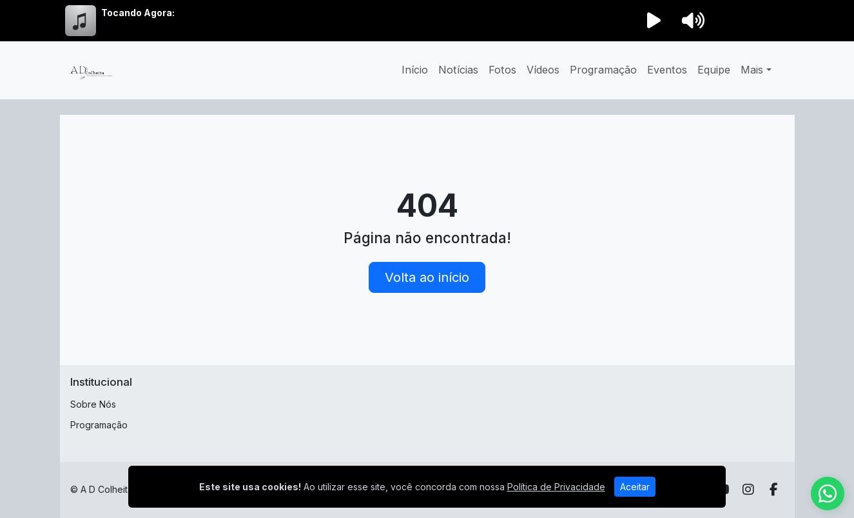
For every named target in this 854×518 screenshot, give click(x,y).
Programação (603, 69)
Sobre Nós (93, 404)
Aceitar (635, 486)
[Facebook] (774, 489)
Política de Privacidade (556, 486)
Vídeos (543, 69)
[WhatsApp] (827, 493)
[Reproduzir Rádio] (654, 20)
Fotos (502, 69)
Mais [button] (752, 69)
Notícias (458, 69)
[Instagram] (748, 489)
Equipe (713, 69)
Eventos (667, 69)
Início (415, 69)
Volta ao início (427, 277)
